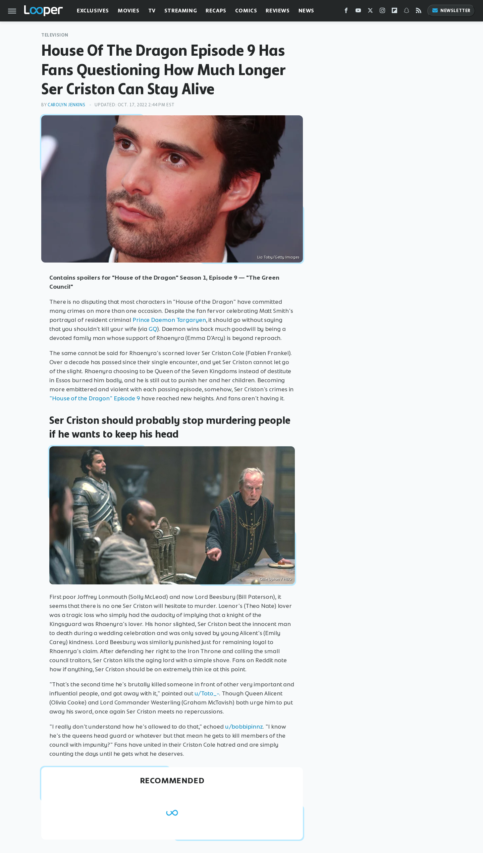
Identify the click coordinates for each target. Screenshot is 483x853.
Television (54, 35)
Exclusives (93, 10)
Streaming (180, 10)
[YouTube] (358, 12)
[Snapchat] (406, 12)
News (306, 10)
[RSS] (418, 12)
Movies (129, 10)
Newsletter (451, 10)
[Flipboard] (394, 12)
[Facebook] (346, 12)
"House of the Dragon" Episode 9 (94, 398)
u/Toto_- (207, 693)
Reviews (277, 10)
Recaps (216, 10)
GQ (153, 329)
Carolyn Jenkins (66, 105)
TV (152, 10)
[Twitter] (370, 12)
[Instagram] (382, 12)
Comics (246, 10)
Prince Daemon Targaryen (169, 320)
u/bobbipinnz (244, 727)
